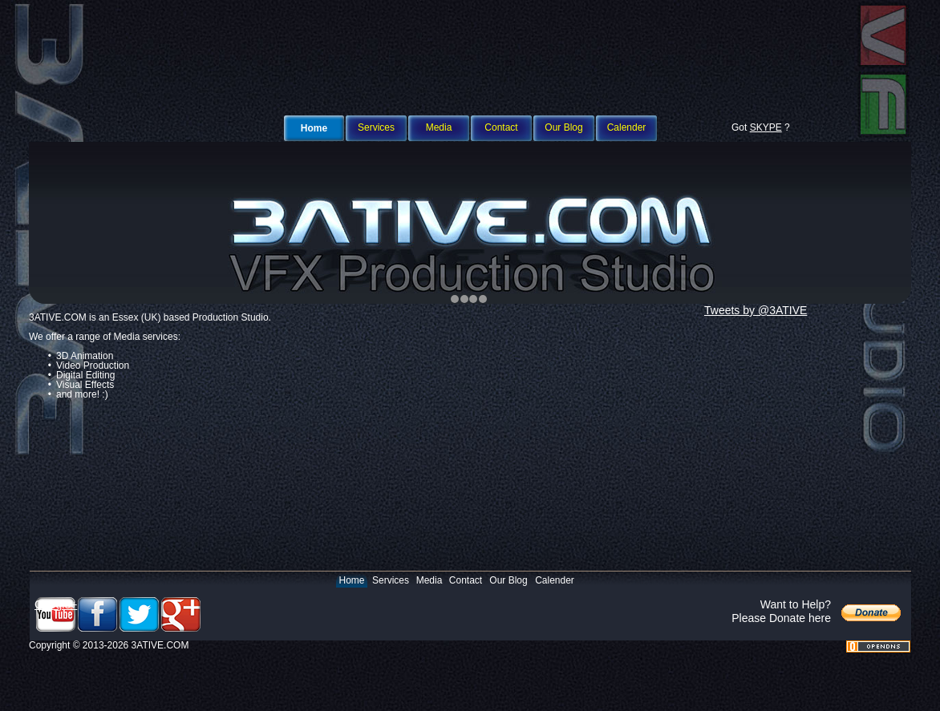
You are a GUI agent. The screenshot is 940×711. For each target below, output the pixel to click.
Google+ (55, 604)
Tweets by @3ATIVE (755, 310)
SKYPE (766, 127)
